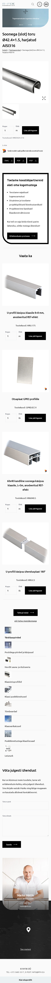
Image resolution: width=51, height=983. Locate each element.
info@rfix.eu (38, 972)
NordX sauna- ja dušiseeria (17, 667)
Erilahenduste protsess (22, 236)
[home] (8, 4)
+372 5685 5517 (25, 903)
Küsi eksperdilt (25, 979)
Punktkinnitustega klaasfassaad (20, 741)
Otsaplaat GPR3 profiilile (25, 399)
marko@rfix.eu (25, 906)
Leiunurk (9, 755)
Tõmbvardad (11, 711)
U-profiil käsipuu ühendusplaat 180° (25, 571)
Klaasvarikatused (13, 726)
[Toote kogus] (8, 130)
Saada (11, 844)
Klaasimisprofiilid (13, 681)
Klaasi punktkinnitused (16, 696)
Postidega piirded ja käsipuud (19, 652)
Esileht (4, 50)
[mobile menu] (46, 4)
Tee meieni (25, 949)
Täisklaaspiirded (15, 50)
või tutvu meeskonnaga (25, 621)
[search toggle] (32, 4)
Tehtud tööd (25, 612)
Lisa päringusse (30, 130)
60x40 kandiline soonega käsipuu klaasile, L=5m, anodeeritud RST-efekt (25, 485)
